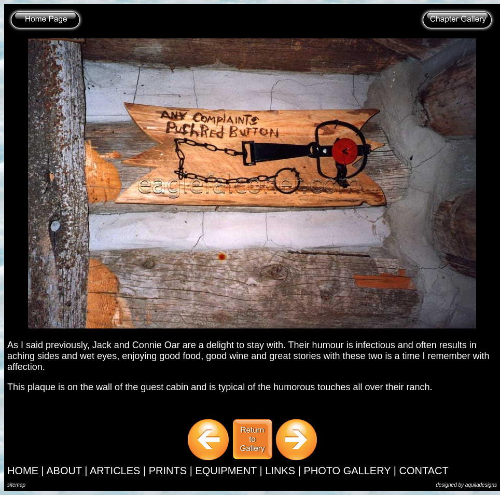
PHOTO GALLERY (347, 470)
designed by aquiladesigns (466, 485)
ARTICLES (115, 470)
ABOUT (64, 470)
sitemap (16, 485)
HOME (22, 470)
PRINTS (168, 470)
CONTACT (424, 470)
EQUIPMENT (226, 470)
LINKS (280, 470)
